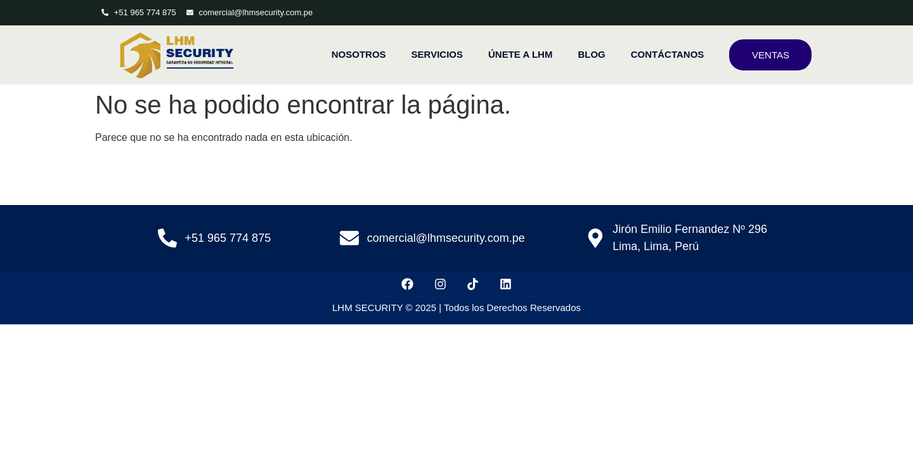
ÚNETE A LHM (520, 54)
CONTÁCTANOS (667, 54)
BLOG (591, 54)
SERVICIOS (437, 54)
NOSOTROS (359, 54)
